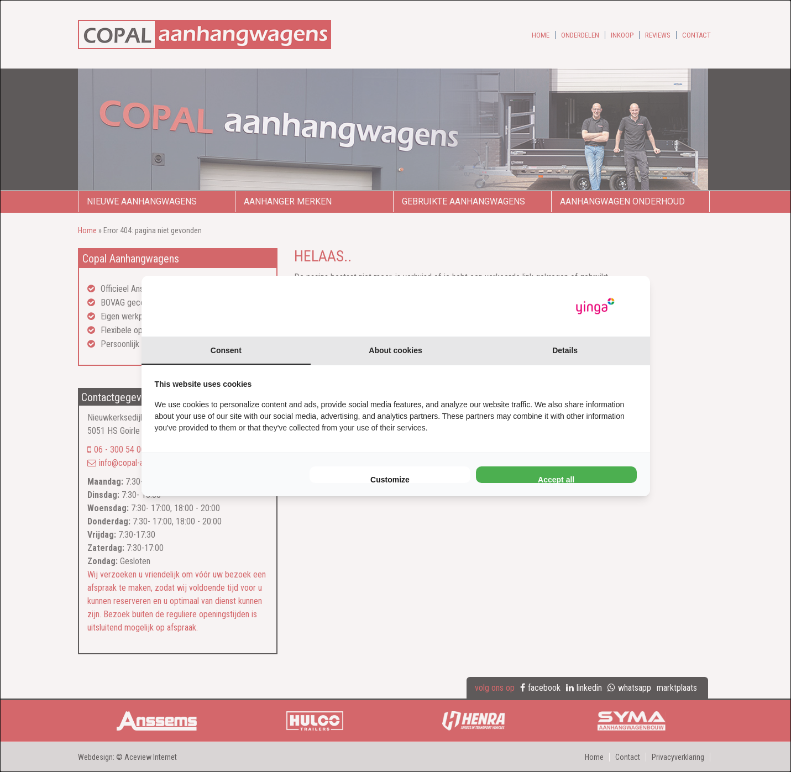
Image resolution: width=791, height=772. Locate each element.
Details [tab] (565, 350)
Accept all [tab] (556, 479)
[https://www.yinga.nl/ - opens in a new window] (595, 306)
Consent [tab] (226, 350)
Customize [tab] (390, 479)
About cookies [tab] (395, 350)
